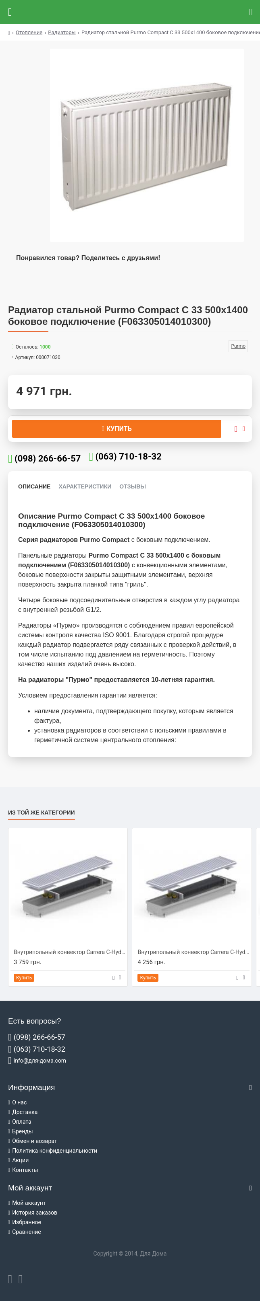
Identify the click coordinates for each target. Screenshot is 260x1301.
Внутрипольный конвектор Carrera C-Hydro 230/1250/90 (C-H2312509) (193, 952)
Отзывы (132, 486)
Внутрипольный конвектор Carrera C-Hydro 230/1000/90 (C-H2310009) (69, 952)
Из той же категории (41, 812)
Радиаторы (61, 32)
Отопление (29, 32)
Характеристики (84, 486)
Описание (34, 486)
